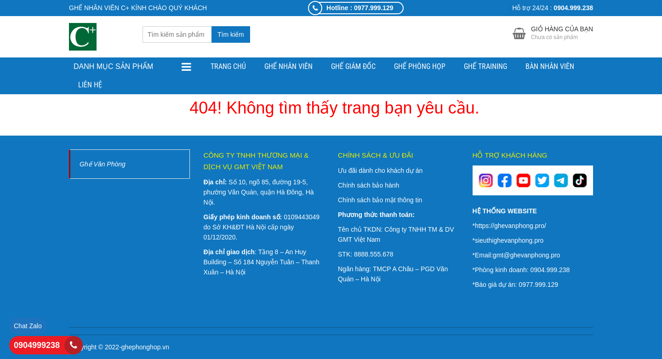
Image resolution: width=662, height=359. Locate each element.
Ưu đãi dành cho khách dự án (380, 170)
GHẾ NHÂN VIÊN (288, 66)
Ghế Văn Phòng (103, 164)
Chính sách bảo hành (368, 185)
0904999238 (37, 345)
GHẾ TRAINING (485, 66)
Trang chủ (228, 66)
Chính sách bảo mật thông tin (380, 200)
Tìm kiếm (230, 34)
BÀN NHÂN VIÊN (549, 66)
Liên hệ (90, 84)
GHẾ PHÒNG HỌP (419, 66)
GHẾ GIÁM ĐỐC (353, 66)
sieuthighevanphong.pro (509, 240)
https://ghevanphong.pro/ (510, 225)
